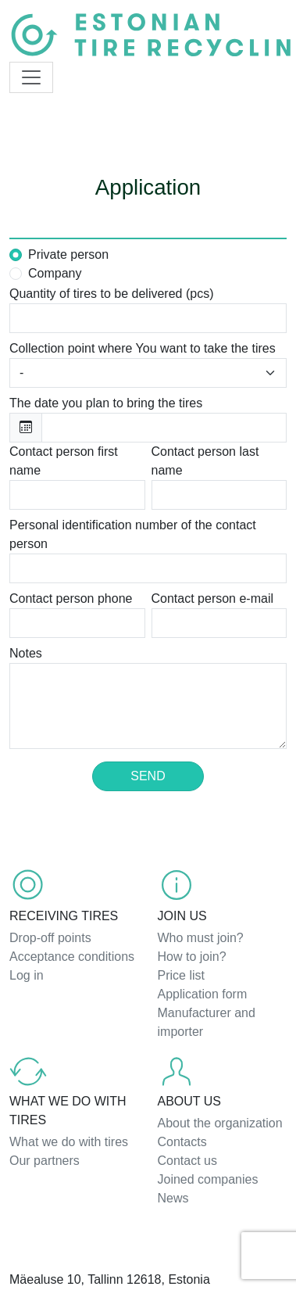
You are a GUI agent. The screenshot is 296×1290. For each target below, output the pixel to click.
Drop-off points (50, 937)
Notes (25, 653)
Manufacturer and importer (206, 1022)
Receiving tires (63, 916)
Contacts (182, 1141)
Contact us (187, 1160)
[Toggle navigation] (31, 77)
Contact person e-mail (213, 598)
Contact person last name (205, 461)
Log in (26, 975)
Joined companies (208, 1179)
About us (190, 1101)
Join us (182, 916)
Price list (181, 975)
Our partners (44, 1160)
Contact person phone (70, 598)
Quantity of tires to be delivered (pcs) (111, 293)
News (173, 1198)
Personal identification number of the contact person (132, 534)
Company (54, 273)
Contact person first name (63, 461)
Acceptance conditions (71, 956)
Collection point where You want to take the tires (142, 348)
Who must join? (201, 937)
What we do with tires (68, 1111)
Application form (203, 994)
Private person (68, 254)
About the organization (220, 1123)
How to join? (192, 956)
